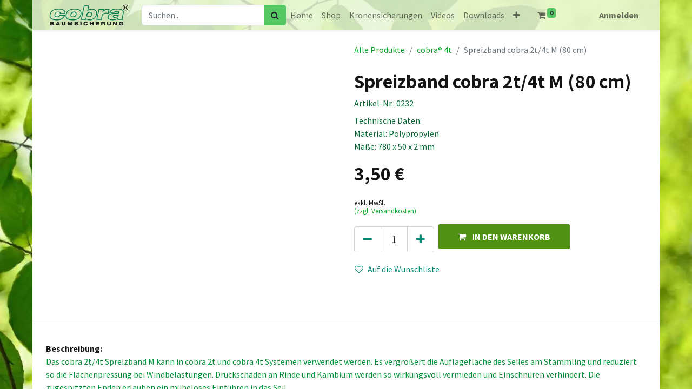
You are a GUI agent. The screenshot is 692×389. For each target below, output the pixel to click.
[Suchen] (275, 15)
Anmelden (618, 15)
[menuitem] (301, 15)
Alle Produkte (379, 49)
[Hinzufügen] (420, 239)
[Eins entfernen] (367, 239)
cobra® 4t (434, 49)
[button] (516, 15)
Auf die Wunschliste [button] (397, 269)
